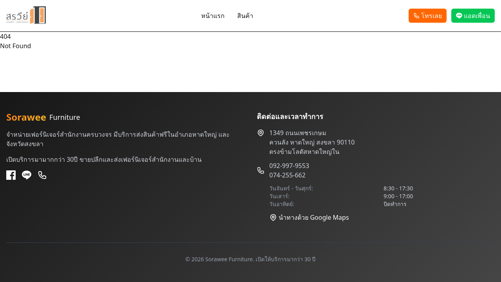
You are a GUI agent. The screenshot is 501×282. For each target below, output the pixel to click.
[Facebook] (11, 175)
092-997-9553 (289, 165)
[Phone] (42, 175)
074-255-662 (287, 175)
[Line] (26, 175)
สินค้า (245, 15)
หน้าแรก (213, 15)
